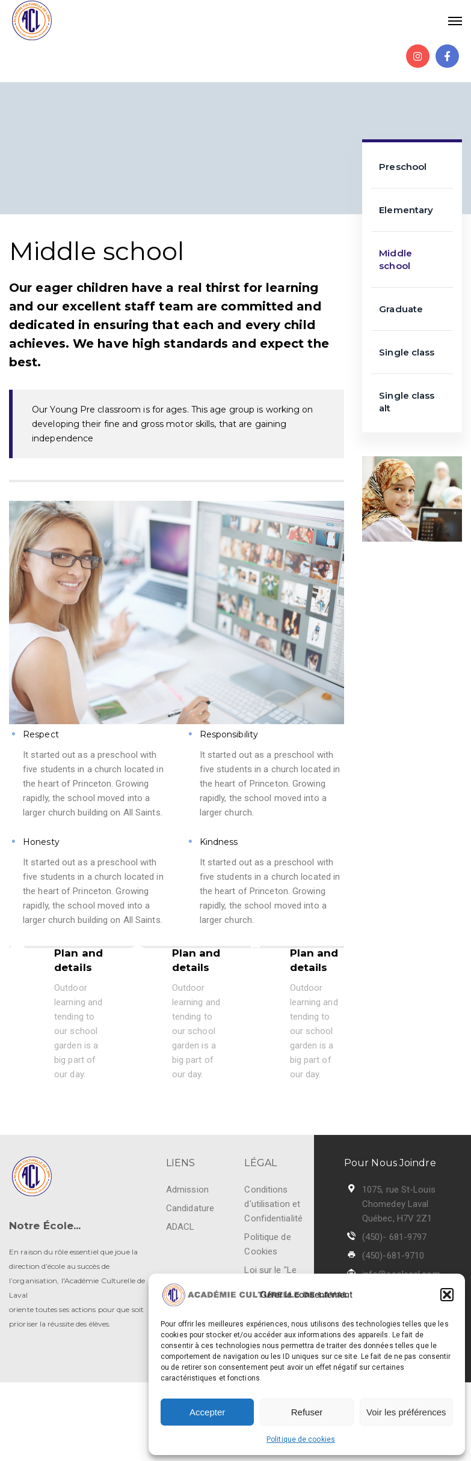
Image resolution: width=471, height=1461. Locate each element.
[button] (447, 1295)
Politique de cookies (300, 1439)
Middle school (395, 259)
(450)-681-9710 (393, 1255)
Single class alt (406, 402)
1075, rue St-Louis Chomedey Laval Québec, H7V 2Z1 (399, 1204)
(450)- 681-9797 (394, 1237)
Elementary (406, 210)
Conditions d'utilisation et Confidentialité (273, 1204)
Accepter (207, 1412)
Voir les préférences (406, 1412)
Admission (187, 1189)
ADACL (180, 1226)
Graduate (401, 309)
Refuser (307, 1412)
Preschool (402, 166)
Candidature (190, 1208)
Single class (406, 352)
